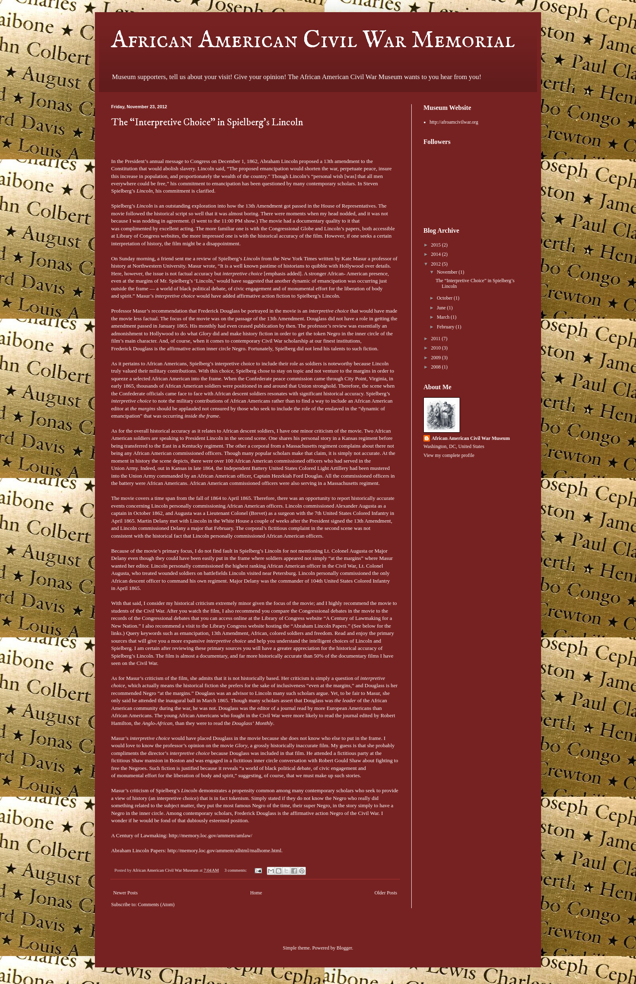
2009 (436, 357)
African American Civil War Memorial (313, 40)
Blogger (344, 948)
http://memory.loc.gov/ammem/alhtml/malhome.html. (225, 850)
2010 (436, 348)
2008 (436, 367)
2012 (436, 264)
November (448, 272)
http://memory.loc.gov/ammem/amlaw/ (210, 835)
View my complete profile (449, 455)
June (442, 308)
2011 (436, 338)
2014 (436, 254)
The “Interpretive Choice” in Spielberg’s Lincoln (207, 122)
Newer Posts (125, 893)
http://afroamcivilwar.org (454, 122)
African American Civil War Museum (471, 438)
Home (256, 893)
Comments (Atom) (156, 904)
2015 (436, 245)
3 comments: (236, 870)
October (445, 298)
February (446, 327)
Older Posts (385, 893)
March (444, 317)
